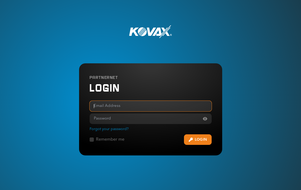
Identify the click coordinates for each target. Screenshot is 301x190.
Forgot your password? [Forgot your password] (109, 129)
